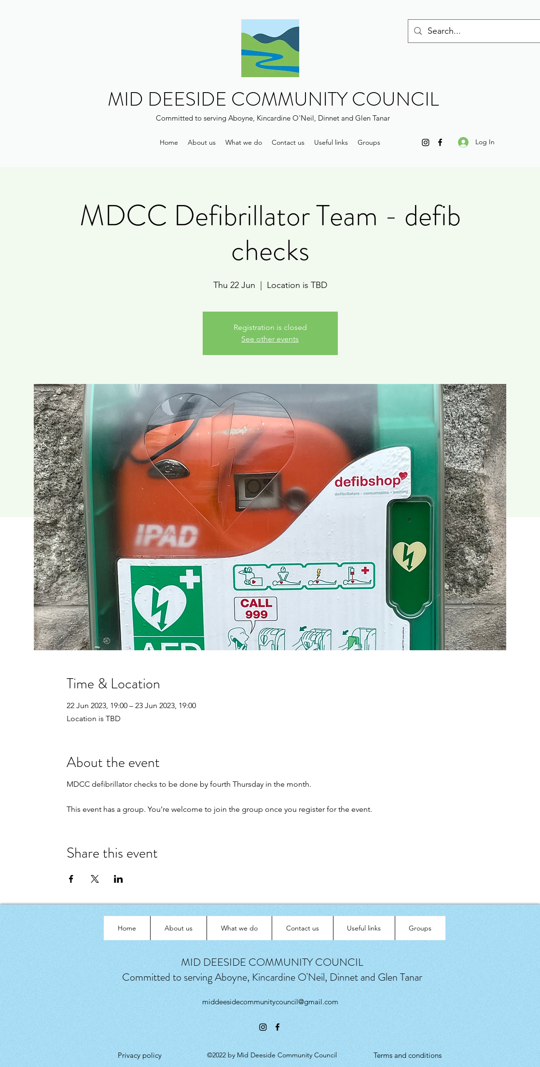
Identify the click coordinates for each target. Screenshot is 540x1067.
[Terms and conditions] (407, 1055)
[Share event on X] (94, 879)
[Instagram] (425, 142)
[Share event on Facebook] (71, 879)
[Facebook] (440, 142)
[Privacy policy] (139, 1055)
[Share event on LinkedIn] (118, 879)
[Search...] (481, 31)
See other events (270, 338)
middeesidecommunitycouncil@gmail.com (270, 1001)
